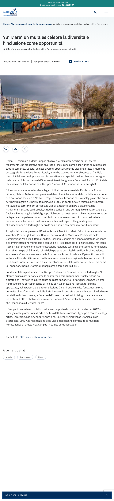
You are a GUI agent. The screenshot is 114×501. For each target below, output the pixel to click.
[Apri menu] (106, 12)
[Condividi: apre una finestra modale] (25, 149)
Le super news (43, 24)
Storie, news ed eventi (22, 24)
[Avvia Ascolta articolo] (79, 61)
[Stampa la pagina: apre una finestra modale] (15, 149)
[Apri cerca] (95, 12)
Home (6, 24)
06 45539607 (68, 4)
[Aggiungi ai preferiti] (6, 149)
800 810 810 (63, 2)
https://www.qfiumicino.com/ (36, 337)
